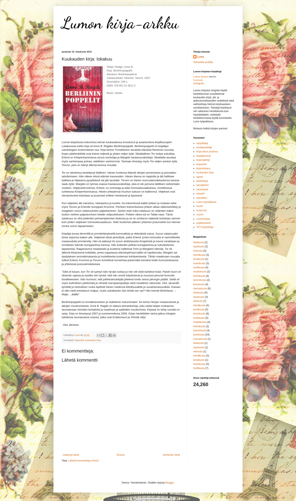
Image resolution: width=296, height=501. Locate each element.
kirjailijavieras (203, 155)
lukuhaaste (202, 189)
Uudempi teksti (71, 454)
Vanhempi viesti (171, 454)
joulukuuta (199, 284)
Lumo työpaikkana (206, 202)
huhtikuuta (199, 267)
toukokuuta (199, 263)
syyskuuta (198, 246)
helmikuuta (199, 275)
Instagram (198, 83)
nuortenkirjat (203, 218)
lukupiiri (200, 193)
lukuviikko (201, 197)
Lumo (200, 56)
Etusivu (121, 454)
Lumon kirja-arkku (120, 23)
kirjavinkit (79, 340)
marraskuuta (200, 288)
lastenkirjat (202, 181)
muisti (199, 206)
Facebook (198, 80)
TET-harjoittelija (204, 227)
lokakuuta (198, 242)
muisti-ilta (201, 210)
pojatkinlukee (203, 223)
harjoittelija (202, 143)
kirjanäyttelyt (203, 160)
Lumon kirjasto (200, 76)
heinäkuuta (199, 254)
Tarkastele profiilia (203, 62)
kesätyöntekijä (204, 147)
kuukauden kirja (93, 340)
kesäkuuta (199, 259)
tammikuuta (199, 280)
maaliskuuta (199, 271)
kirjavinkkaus (203, 168)
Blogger (169, 482)
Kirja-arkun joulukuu (207, 151)
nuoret (199, 214)
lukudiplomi (202, 185)
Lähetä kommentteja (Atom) (83, 460)
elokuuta (197, 250)
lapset (199, 176)
